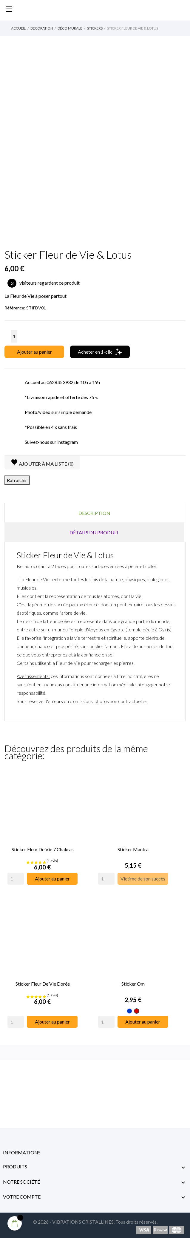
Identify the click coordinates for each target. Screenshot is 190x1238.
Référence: (14, 307)
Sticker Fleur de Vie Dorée (43, 982)
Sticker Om (133, 982)
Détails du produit (94, 532)
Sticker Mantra (133, 849)
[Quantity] (15, 878)
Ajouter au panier (34, 352)
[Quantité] (14, 336)
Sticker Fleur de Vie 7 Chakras (43, 849)
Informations (22, 1151)
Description (94, 513)
